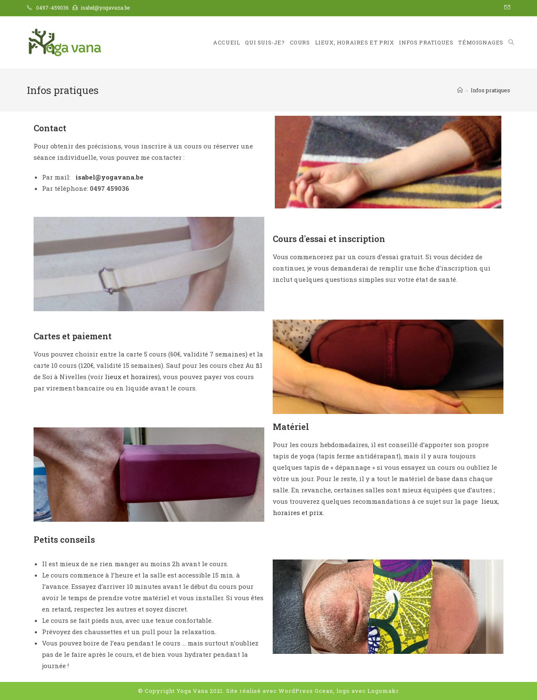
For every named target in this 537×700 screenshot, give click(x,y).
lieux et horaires (131, 376)
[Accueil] (460, 90)
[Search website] (511, 42)
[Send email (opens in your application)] (506, 8)
